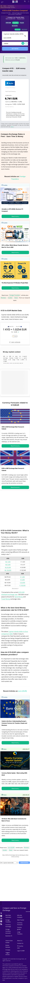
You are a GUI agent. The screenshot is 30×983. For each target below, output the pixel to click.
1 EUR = (14, 342)
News (16, 298)
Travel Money (5, 599)
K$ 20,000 (8, 567)
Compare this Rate (9, 87)
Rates (5, 6)
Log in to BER (20, 950)
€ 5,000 (22, 580)
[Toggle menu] (2, 2)
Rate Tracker (20, 920)
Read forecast (15, 446)
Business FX (9, 936)
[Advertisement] (15, 510)
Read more (15, 216)
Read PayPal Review (10, 91)
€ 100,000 (22, 585)
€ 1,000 (22, 577)
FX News (8, 950)
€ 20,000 (22, 583)
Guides (4, 185)
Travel (22, 23)
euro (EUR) (11, 847)
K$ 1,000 (7, 562)
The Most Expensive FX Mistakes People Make (15, 283)
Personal (17, 29)
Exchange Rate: (8, 104)
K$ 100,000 (8, 570)
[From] (15, 34)
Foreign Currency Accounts (8, 931)
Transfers (15, 23)
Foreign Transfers (15, 295)
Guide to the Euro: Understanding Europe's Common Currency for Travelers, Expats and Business (14, 723)
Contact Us (20, 943)
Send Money (19, 597)
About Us (19, 940)
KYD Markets (11, 6)
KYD (23, 43)
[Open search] (25, 1)
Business (24, 29)
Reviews (3, 298)
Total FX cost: (8, 101)
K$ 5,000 (7, 565)
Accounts (15, 25)
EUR (26, 43)
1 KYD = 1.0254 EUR (19, 58)
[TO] (15, 38)
